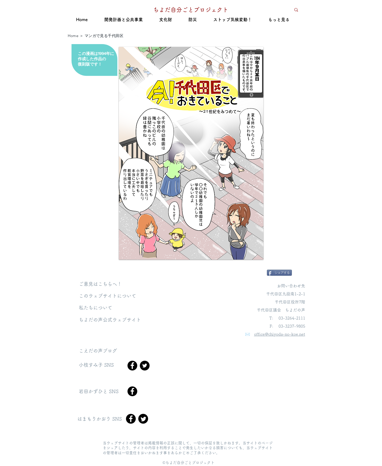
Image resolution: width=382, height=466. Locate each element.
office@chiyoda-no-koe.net (279, 334)
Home (73, 35)
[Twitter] (145, 365)
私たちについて (95, 307)
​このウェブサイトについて (107, 295)
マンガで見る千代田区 (104, 35)
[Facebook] (132, 365)
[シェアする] (279, 273)
